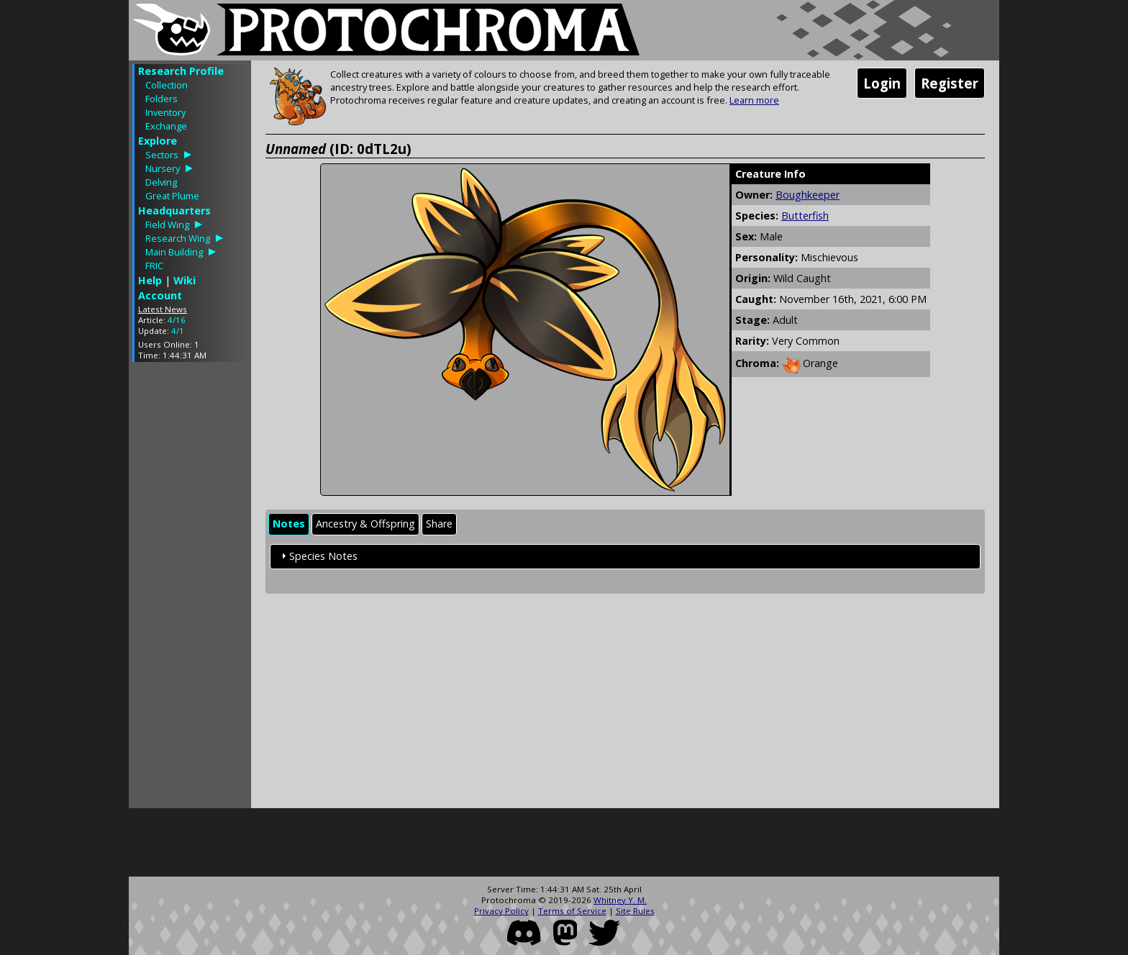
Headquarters (174, 210)
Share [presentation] (439, 523)
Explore (157, 141)
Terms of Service (572, 910)
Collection (166, 84)
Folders (161, 98)
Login (882, 83)
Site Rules (635, 910)
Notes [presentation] (289, 523)
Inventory (165, 112)
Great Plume (172, 195)
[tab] (288, 524)
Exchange (166, 125)
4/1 (177, 330)
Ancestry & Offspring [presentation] (365, 523)
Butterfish (805, 215)
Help (150, 280)
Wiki (184, 280)
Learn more (754, 100)
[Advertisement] (189, 589)
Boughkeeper (808, 195)
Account (160, 295)
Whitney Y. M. (620, 900)
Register (949, 83)
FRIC (154, 265)
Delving (161, 182)
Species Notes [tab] (318, 556)
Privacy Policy (501, 910)
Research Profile (181, 71)
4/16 (177, 319)
